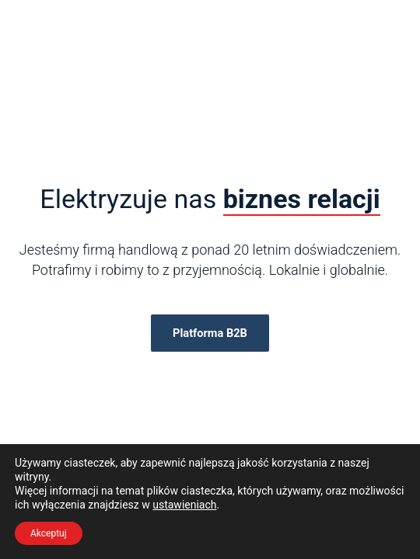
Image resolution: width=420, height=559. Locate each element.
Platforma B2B (210, 333)
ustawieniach (184, 504)
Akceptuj (48, 533)
